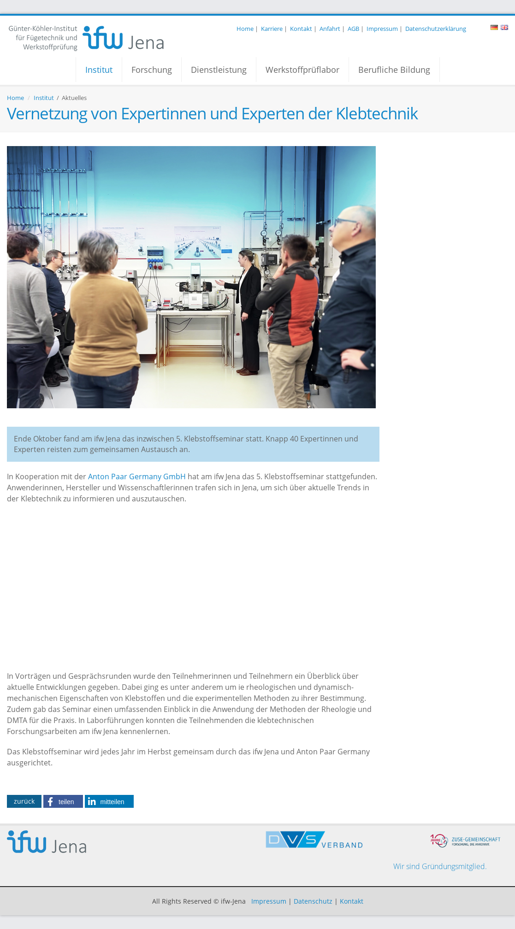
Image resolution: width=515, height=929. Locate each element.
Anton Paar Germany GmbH (137, 476)
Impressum (382, 28)
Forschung (151, 69)
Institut (98, 69)
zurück (24, 801)
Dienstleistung (219, 69)
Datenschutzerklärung (435, 28)
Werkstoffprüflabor (302, 69)
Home (245, 28)
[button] (63, 801)
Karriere (272, 28)
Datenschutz (313, 901)
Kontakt (301, 28)
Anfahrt (330, 28)
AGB (353, 28)
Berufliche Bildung (394, 69)
